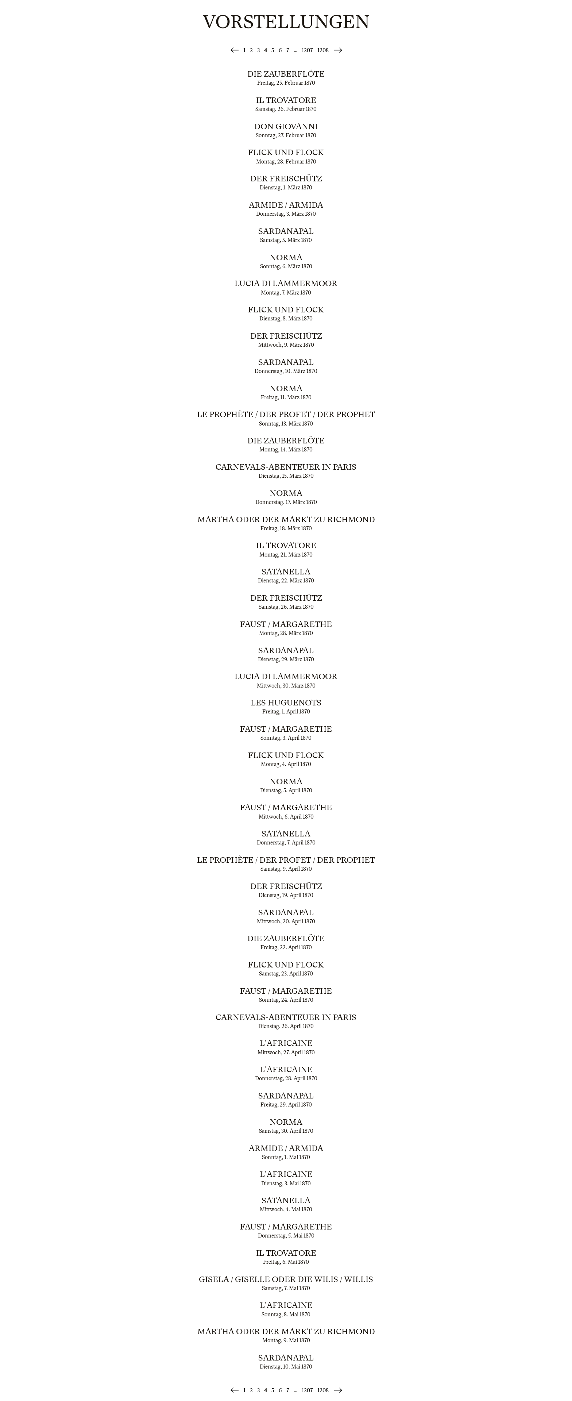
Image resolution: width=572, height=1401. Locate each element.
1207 (307, 50)
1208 (323, 50)
